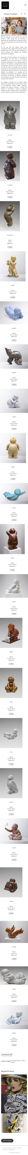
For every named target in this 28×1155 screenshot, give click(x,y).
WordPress (22, 1152)
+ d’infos (10, 147)
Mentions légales (7, 1140)
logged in (19, 1060)
